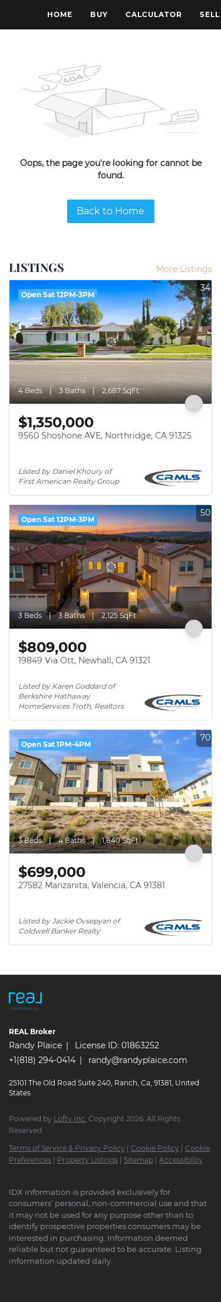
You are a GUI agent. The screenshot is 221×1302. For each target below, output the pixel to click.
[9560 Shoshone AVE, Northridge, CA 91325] (110, 342)
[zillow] (85, 1278)
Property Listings (87, 1159)
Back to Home (110, 211)
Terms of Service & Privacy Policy (67, 1148)
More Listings (184, 269)
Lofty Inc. (70, 1118)
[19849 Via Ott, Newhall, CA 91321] (110, 567)
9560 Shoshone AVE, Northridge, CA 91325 (105, 435)
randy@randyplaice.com (137, 1060)
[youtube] (156, 1278)
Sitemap (138, 1159)
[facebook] (15, 1278)
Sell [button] (210, 14)
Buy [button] (98, 14)
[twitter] (62, 1278)
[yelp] (109, 1278)
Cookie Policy (155, 1148)
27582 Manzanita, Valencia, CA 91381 (91, 885)
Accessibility (181, 1159)
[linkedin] (38, 1278)
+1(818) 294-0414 (42, 1060)
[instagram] (132, 1278)
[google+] (180, 1278)
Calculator (154, 14)
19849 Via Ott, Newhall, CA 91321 (84, 660)
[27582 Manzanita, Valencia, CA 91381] (110, 791)
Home (59, 14)
